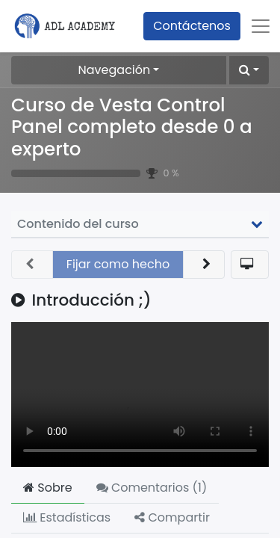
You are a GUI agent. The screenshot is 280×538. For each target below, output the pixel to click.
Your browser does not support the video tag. (140, 394)
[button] (249, 70)
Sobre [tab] (47, 487)
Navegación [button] (114, 69)
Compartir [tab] (172, 517)
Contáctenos (192, 25)
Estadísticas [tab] (67, 517)
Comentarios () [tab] (152, 487)
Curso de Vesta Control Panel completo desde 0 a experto (131, 127)
